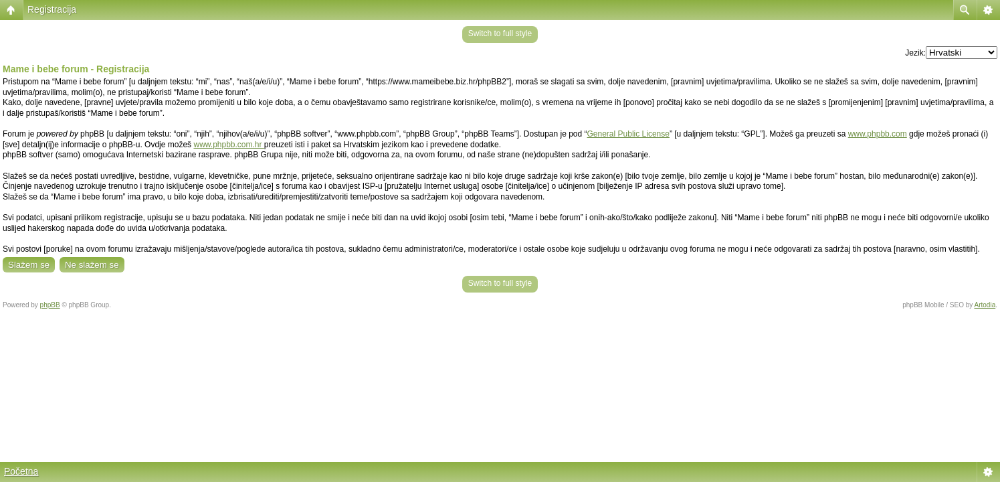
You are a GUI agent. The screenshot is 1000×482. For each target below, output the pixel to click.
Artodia (985, 305)
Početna (21, 471)
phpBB (50, 305)
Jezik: (915, 53)
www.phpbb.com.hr (228, 144)
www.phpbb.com (877, 134)
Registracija (51, 9)
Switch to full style (500, 33)
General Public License (628, 134)
